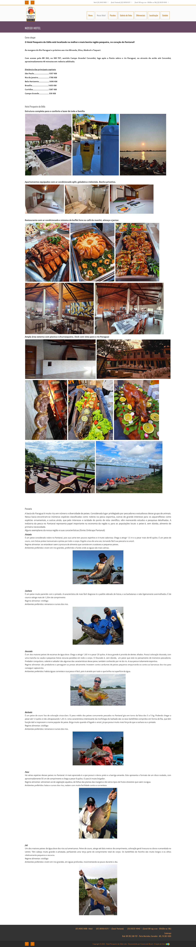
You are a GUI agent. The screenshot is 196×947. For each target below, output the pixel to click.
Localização (153, 15)
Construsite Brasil (146, 944)
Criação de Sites (159, 944)
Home (90, 15)
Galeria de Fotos (126, 15)
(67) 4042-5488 (81, 928)
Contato (165, 15)
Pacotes (113, 15)
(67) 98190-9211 (102, 928)
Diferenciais (140, 15)
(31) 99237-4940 (133, 928)
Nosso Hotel (101, 15)
